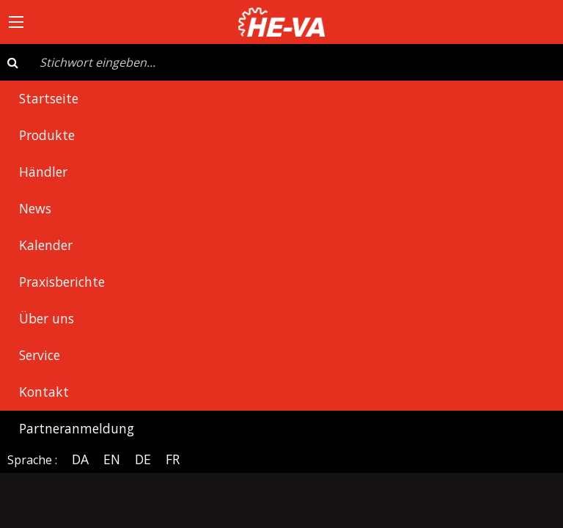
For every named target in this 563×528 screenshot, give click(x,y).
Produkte (47, 135)
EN (111, 459)
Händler (43, 171)
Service (39, 355)
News (35, 208)
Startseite (48, 98)
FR (173, 459)
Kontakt (44, 391)
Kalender (46, 245)
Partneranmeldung (76, 428)
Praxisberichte (62, 281)
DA (80, 459)
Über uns (46, 318)
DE (143, 459)
